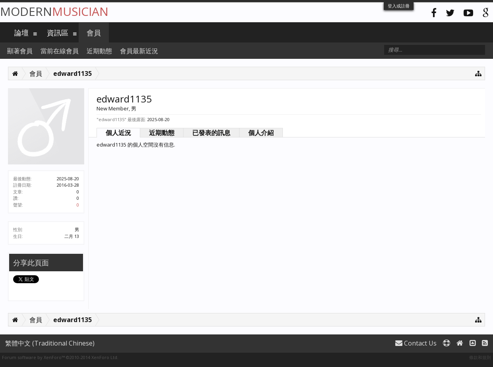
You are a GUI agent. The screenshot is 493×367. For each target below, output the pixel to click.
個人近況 (118, 132)
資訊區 (57, 32)
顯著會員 (20, 50)
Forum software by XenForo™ (60, 357)
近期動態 (161, 132)
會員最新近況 (139, 50)
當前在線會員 (60, 50)
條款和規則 (480, 357)
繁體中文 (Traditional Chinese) (50, 343)
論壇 (21, 32)
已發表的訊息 (211, 132)
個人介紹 (261, 132)
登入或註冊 (399, 6)
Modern (54, 11)
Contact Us (416, 343)
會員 (94, 32)
